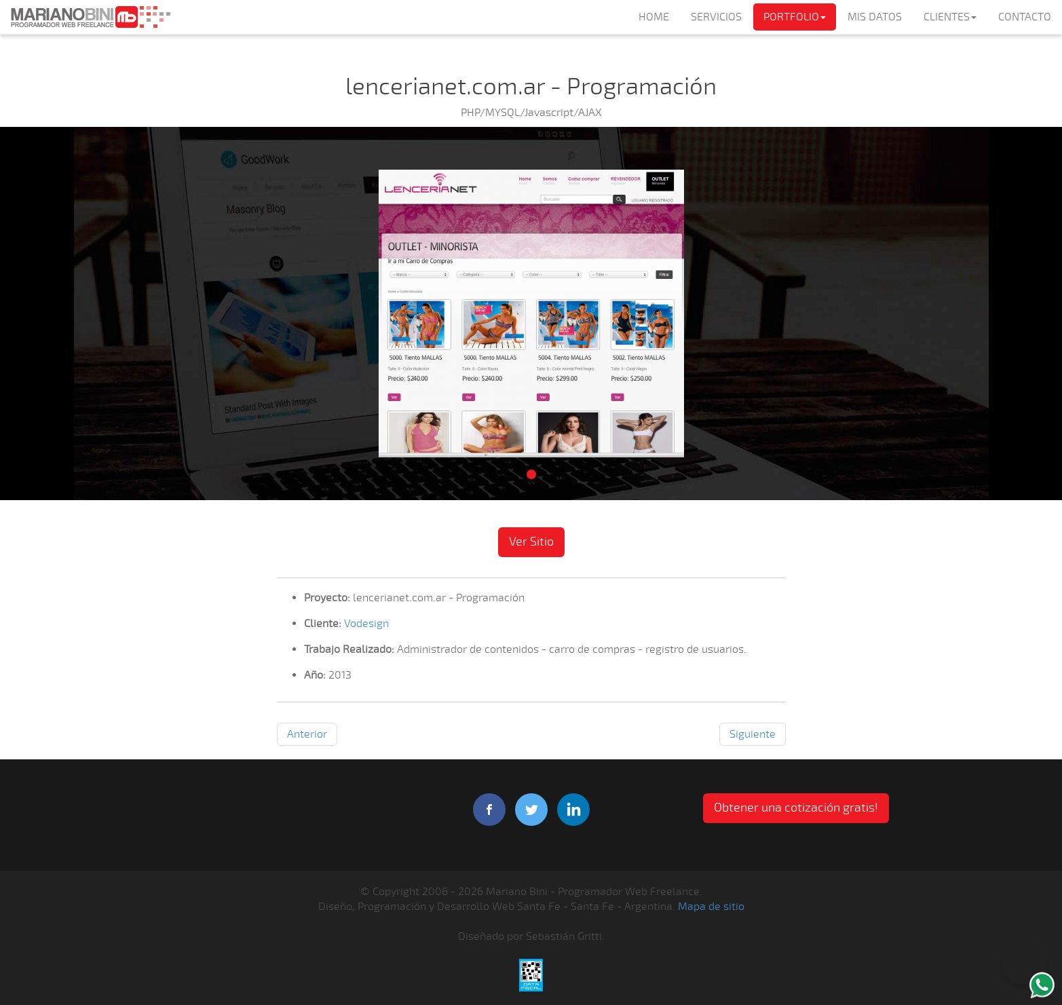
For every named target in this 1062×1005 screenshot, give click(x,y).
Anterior (307, 734)
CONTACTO (1024, 17)
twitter (531, 809)
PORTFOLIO (794, 17)
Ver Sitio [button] (531, 541)
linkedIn (573, 809)
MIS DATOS (875, 17)
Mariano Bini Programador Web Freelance (90, 17)
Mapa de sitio (711, 906)
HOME (654, 17)
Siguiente (752, 734)
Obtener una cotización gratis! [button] (796, 807)
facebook (489, 809)
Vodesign (366, 623)
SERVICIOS (716, 17)
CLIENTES (950, 17)
